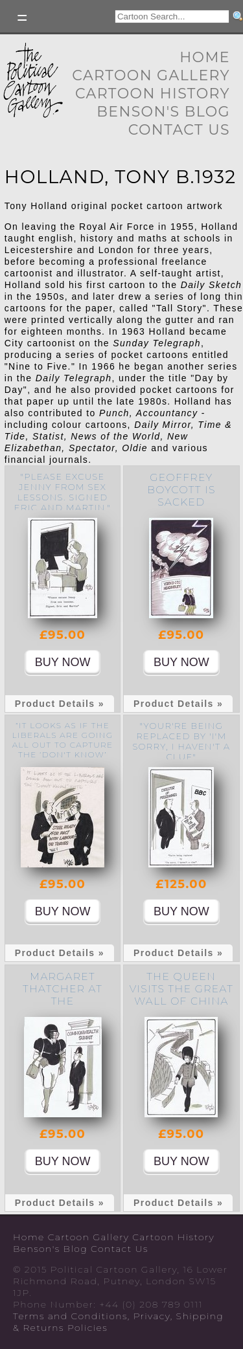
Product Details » (59, 703)
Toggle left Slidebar (22, 18)
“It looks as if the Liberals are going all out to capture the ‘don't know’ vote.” (62, 744)
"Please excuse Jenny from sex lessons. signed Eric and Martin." (62, 492)
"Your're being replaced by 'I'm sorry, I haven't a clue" (181, 741)
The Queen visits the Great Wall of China (181, 988)
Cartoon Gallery (151, 75)
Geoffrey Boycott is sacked (181, 489)
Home (204, 57)
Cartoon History (152, 93)
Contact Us (179, 130)
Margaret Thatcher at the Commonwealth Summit (62, 1001)
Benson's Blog (163, 111)
